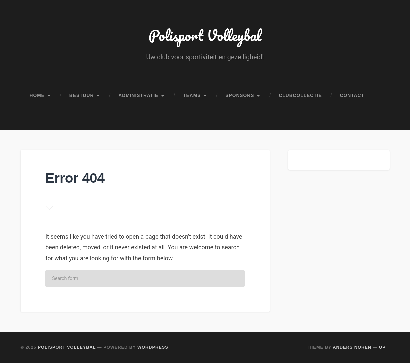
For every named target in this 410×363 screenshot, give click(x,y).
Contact (352, 95)
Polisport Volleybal (205, 35)
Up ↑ (384, 347)
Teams (192, 95)
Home (37, 95)
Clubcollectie (300, 95)
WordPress (152, 347)
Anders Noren (352, 347)
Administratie (138, 95)
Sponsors (239, 95)
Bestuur (81, 95)
